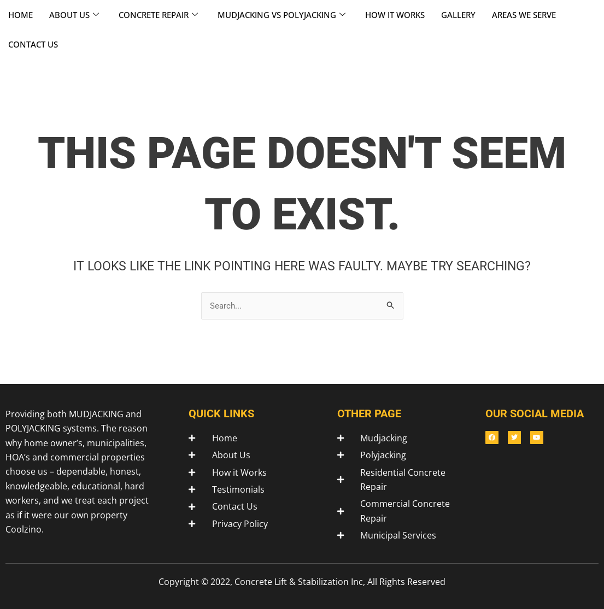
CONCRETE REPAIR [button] (158, 15)
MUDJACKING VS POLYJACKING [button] (281, 15)
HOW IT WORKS (395, 14)
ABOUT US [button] (74, 15)
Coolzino (23, 529)
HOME (20, 14)
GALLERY (458, 14)
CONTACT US (33, 44)
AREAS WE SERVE (524, 14)
